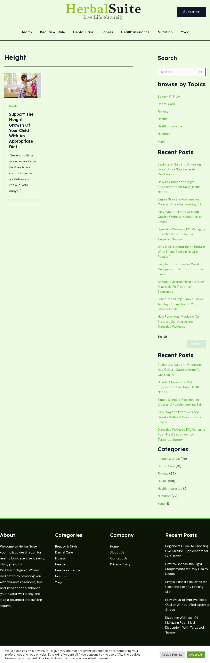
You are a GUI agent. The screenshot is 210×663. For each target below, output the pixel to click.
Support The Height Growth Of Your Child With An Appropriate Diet (21, 130)
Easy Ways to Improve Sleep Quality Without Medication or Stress (180, 216)
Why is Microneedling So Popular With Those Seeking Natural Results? (179, 255)
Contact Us (118, 561)
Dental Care (85, 32)
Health (31, 32)
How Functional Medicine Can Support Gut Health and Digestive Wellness (180, 324)
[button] (191, 12)
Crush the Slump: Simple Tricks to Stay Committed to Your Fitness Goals (180, 307)
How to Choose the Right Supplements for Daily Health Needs (179, 186)
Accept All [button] (195, 654)
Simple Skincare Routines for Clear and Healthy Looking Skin (186, 588)
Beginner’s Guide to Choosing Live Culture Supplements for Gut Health (180, 169)
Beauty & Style (55, 32)
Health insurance (134, 32)
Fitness (107, 32)
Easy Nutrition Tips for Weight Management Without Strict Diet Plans (180, 273)
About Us (117, 555)
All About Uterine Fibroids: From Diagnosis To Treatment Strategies (181, 290)
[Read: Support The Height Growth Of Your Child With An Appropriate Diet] (23, 85)
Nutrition (161, 32)
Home (114, 550)
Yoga (180, 32)
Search (162, 339)
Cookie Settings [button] (172, 654)
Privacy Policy (120, 567)
